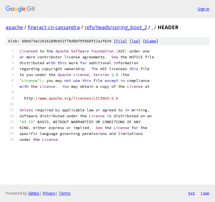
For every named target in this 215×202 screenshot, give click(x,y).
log (135, 41)
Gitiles (33, 193)
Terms (65, 193)
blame (150, 41)
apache (14, 27)
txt (191, 193)
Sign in (203, 9)
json (204, 193)
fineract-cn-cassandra (54, 27)
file (120, 41)
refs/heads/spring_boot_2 (116, 27)
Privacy (49, 193)
